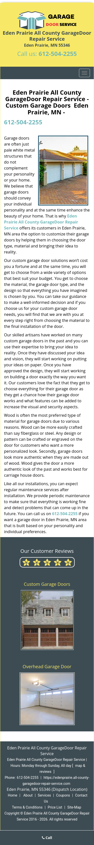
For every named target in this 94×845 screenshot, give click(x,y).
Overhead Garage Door (47, 666)
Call (47, 837)
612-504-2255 (58, 53)
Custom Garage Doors (47, 584)
